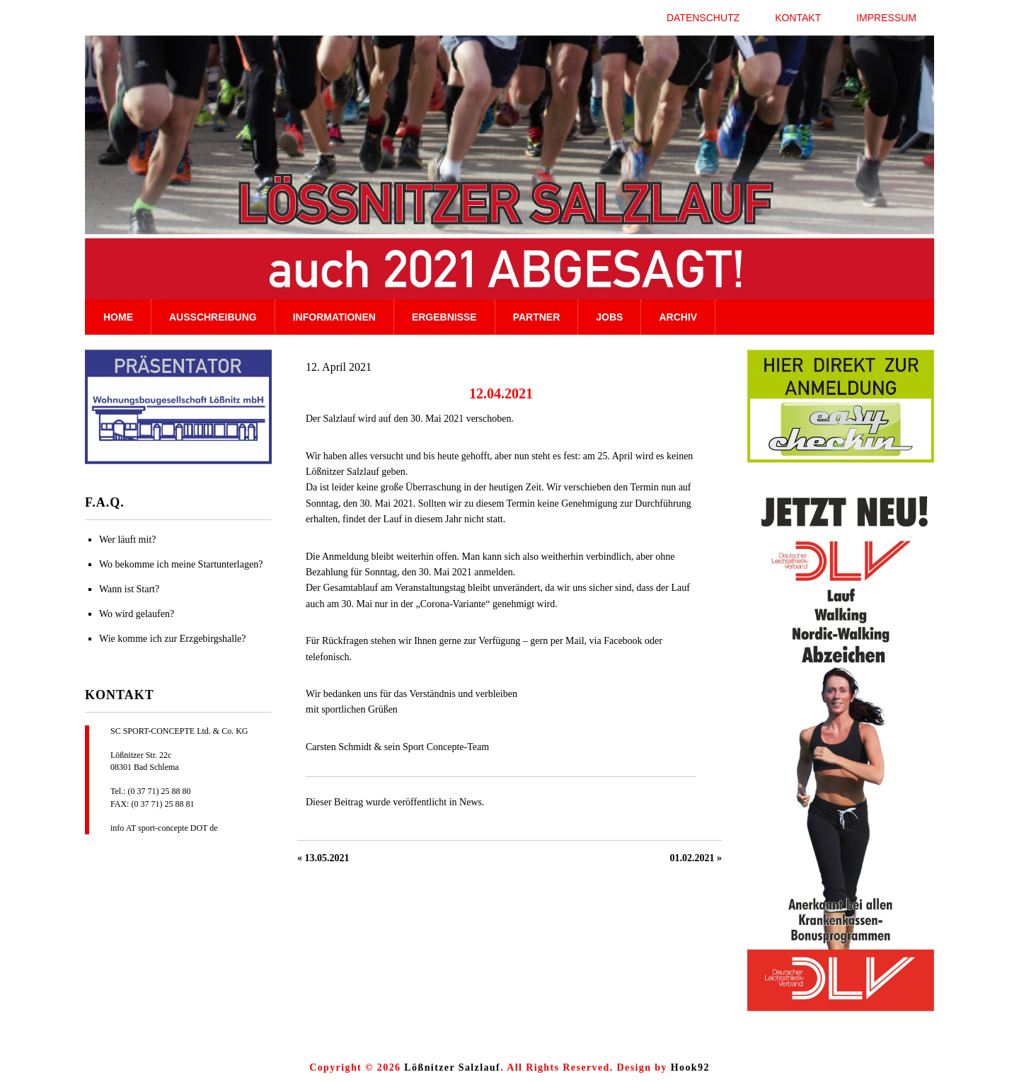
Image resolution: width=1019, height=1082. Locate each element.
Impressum (886, 17)
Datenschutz (703, 17)
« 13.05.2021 (323, 858)
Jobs (609, 317)
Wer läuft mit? (127, 539)
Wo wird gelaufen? (136, 614)
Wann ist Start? (129, 589)
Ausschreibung (213, 317)
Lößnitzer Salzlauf (452, 1067)
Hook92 (690, 1067)
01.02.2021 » (696, 858)
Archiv (678, 317)
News (470, 802)
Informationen (334, 317)
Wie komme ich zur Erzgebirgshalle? (172, 638)
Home (118, 317)
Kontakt (798, 17)
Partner (536, 317)
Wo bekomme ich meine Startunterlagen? (181, 564)
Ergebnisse (444, 317)
